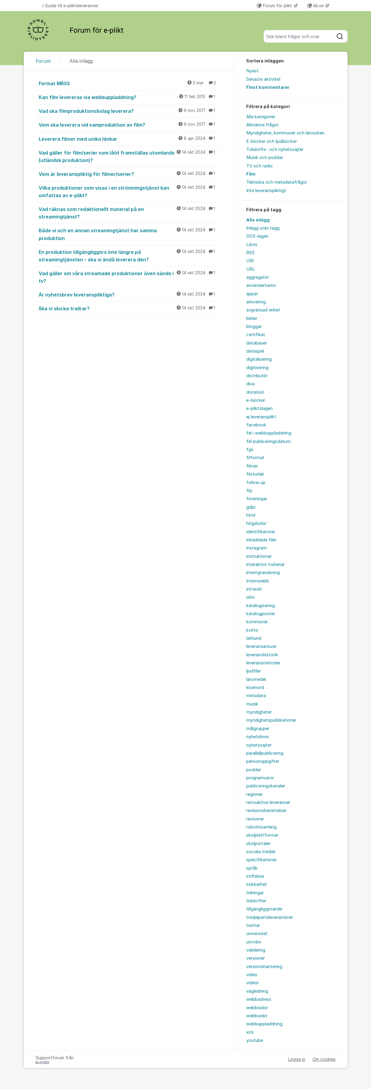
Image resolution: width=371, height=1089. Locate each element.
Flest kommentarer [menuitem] (267, 87)
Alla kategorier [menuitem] (260, 116)
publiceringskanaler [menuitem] (265, 786)
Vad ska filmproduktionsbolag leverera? (130, 110)
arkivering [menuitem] (256, 302)
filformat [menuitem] (255, 457)
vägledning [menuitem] (257, 991)
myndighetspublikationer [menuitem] (271, 720)
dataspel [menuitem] (255, 351)
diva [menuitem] (250, 384)
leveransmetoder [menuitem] (263, 663)
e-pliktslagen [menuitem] (259, 408)
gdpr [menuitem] (251, 507)
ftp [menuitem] (249, 490)
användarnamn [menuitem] (261, 285)
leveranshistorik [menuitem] (262, 654)
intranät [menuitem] (254, 589)
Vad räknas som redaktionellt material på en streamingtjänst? (130, 213)
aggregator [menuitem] (257, 277)
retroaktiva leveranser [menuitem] (268, 802)
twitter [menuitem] (253, 925)
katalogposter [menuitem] (260, 613)
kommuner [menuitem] (257, 621)
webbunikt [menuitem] (257, 1015)
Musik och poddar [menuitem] (264, 157)
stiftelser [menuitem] (255, 876)
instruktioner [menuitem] (259, 556)
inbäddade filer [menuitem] (261, 540)
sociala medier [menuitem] (261, 851)
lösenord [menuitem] (255, 687)
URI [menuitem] (250, 260)
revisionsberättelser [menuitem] (266, 810)
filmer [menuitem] (252, 466)
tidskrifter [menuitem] (256, 901)
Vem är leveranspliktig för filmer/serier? (130, 173)
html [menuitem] (250, 515)
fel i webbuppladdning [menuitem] (268, 433)
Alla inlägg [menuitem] (258, 220)
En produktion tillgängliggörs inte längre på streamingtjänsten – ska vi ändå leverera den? (130, 255)
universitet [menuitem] (257, 933)
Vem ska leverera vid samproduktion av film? (130, 124)
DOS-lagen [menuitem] (257, 236)
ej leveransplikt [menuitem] (261, 417)
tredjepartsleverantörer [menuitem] (269, 917)
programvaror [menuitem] (260, 778)
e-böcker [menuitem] (255, 400)
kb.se (316, 5)
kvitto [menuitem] (252, 630)
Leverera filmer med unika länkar (130, 138)
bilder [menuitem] (251, 318)
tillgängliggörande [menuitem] (264, 909)
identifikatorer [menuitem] (260, 531)
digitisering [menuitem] (257, 367)
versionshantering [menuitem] (264, 966)
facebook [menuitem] (256, 425)
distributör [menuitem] (257, 375)
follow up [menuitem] (255, 482)
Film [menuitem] (251, 174)
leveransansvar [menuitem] (261, 646)
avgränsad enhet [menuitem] (263, 310)
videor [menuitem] (252, 982)
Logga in (296, 1059)
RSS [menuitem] (250, 252)
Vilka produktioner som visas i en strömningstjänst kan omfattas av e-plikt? (130, 191)
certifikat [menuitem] (255, 334)
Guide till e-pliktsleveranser (70, 5)
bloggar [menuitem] (254, 326)
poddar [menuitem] (253, 769)
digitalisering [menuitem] (259, 359)
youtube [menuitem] (254, 1040)
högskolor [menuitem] (256, 523)
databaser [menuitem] (256, 343)
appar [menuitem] (252, 293)
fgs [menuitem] (249, 449)
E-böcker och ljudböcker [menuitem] (271, 141)
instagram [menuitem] (256, 548)
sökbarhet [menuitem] (256, 884)
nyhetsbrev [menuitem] (257, 736)
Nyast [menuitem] (252, 71)
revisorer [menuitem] (255, 819)
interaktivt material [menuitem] (265, 564)
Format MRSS (130, 83)
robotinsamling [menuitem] (261, 827)
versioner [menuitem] (255, 958)
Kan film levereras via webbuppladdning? (130, 97)
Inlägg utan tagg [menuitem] (263, 228)
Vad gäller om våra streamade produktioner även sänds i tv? (130, 277)
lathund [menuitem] (253, 638)
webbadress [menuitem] (258, 999)
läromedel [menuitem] (256, 679)
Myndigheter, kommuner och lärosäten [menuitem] (285, 133)
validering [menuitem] (255, 950)
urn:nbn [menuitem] (253, 942)
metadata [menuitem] (256, 695)
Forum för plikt (275, 5)
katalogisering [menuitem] (260, 605)
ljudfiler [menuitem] (253, 671)
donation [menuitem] (255, 392)
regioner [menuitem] (254, 794)
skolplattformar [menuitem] (262, 835)
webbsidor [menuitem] (257, 1007)
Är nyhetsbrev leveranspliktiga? (130, 294)
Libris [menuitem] (251, 244)
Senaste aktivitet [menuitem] (263, 79)
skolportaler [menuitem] (258, 843)
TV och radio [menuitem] (259, 166)
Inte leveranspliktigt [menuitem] (266, 190)
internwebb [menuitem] (257, 581)
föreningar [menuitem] (256, 498)
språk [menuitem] (252, 868)
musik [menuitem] (252, 704)
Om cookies (324, 1059)
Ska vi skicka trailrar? (130, 308)
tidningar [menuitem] (255, 892)
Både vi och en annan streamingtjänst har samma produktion (130, 234)
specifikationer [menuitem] (261, 859)
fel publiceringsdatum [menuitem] (268, 441)
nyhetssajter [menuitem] (258, 745)
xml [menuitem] (249, 1032)
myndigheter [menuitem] (259, 712)
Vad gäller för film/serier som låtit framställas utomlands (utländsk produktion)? (130, 156)
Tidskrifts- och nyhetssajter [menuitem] (275, 149)
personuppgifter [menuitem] (262, 761)
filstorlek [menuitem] (255, 474)
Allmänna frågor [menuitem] (262, 125)
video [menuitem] (251, 974)
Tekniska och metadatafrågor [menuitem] (276, 182)
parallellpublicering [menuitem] (264, 753)
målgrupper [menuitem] (257, 728)
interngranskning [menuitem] (263, 572)
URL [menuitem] (250, 269)
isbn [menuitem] (250, 597)
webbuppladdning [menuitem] (264, 1024)
